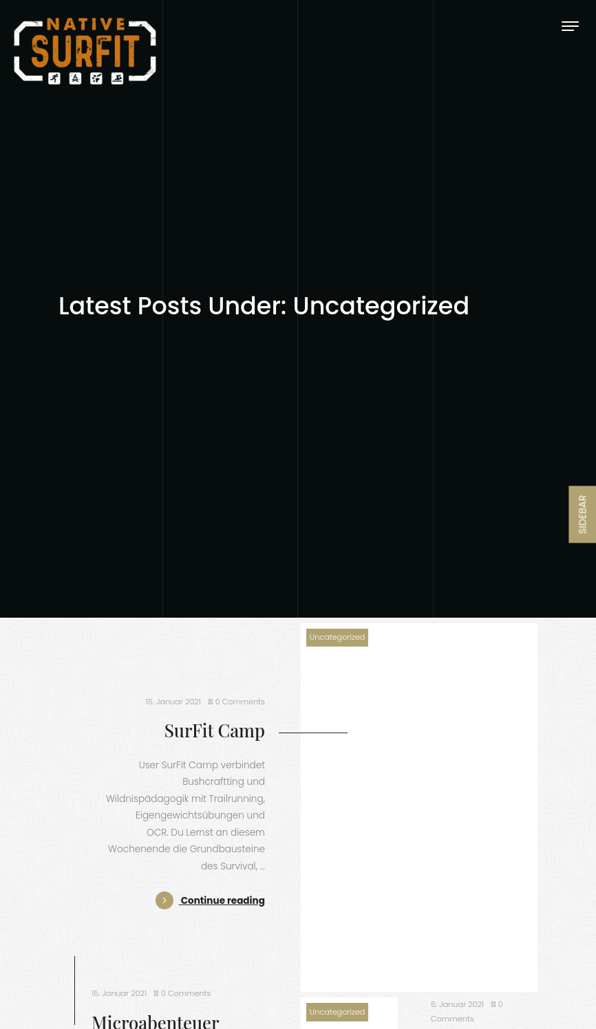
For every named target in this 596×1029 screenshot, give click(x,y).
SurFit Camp (214, 729)
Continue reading (210, 900)
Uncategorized (337, 636)
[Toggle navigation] (570, 26)
